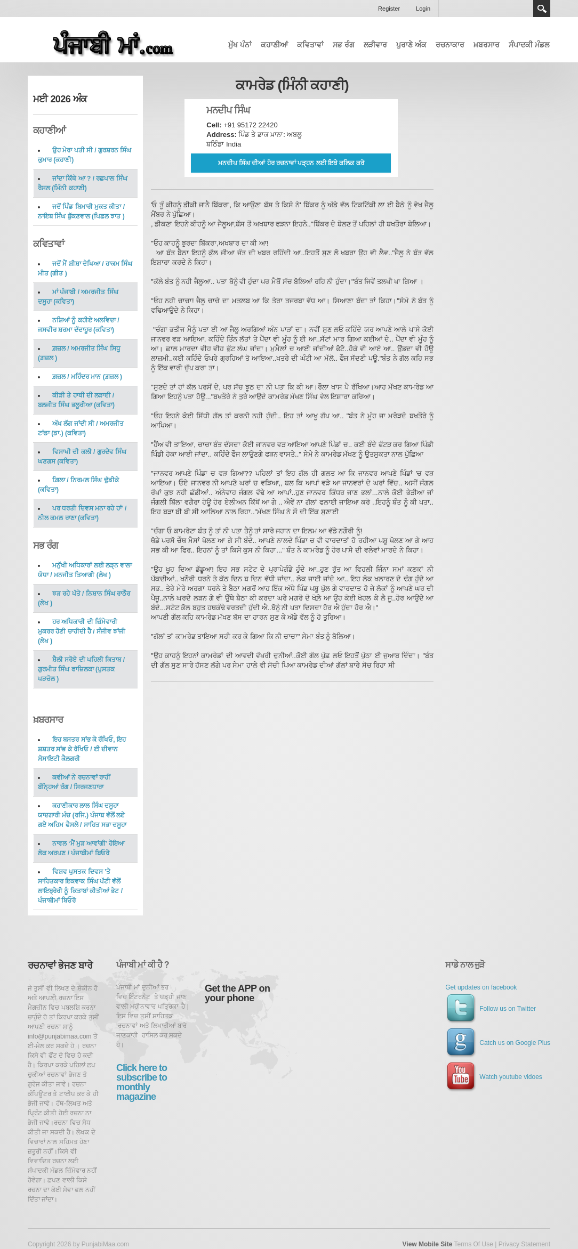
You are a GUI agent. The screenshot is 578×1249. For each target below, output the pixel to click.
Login (423, 8)
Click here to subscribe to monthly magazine (141, 1082)
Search (541, 8)
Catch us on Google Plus (497, 1043)
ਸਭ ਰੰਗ (344, 44)
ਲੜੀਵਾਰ (375, 44)
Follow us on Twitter (490, 1008)
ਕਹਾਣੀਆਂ (274, 44)
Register (389, 8)
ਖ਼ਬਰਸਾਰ (486, 44)
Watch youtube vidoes (493, 1077)
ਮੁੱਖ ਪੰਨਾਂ (240, 44)
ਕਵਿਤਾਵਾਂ (310, 44)
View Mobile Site (428, 1244)
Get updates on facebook (481, 987)
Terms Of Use (473, 1244)
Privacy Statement (524, 1244)
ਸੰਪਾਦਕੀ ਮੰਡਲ (529, 44)
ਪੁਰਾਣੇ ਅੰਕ (411, 44)
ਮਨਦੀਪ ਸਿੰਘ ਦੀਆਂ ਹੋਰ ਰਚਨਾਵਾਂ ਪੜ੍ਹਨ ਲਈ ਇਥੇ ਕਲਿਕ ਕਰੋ (291, 163)
